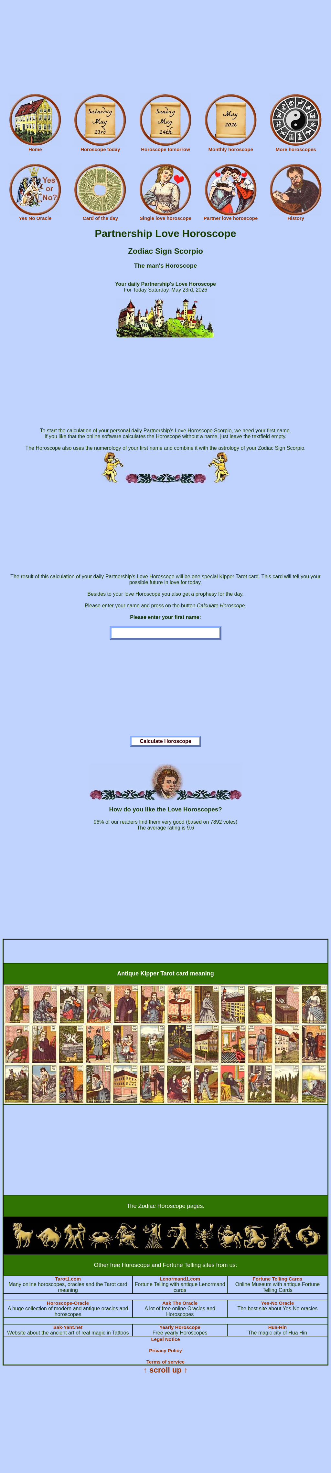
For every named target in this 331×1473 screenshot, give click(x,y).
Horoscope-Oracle (68, 1303)
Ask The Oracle (180, 1303)
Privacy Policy (165, 1350)
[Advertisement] (165, 48)
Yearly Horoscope (179, 1327)
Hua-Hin (277, 1327)
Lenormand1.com (180, 1279)
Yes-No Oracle (277, 1303)
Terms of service (165, 1362)
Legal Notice (165, 1339)
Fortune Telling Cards (278, 1279)
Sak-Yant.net (67, 1327)
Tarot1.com (68, 1279)
